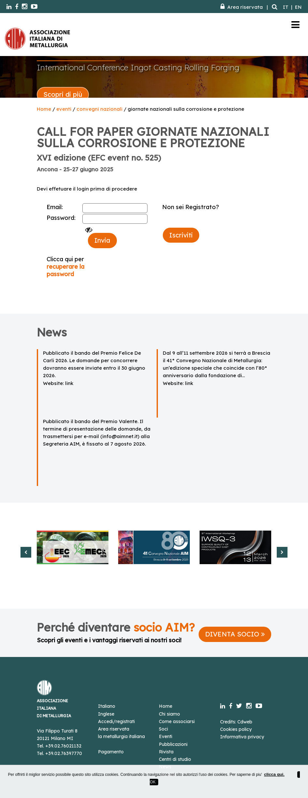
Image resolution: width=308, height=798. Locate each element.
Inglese (106, 714)
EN (298, 7)
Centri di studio (175, 759)
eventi (63, 109)
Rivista (166, 752)
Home (44, 109)
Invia (102, 240)
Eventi (165, 736)
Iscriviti (181, 235)
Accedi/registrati (116, 721)
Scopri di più (62, 94)
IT (285, 7)
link (69, 383)
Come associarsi (177, 721)
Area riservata (241, 7)
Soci (163, 729)
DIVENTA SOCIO (235, 634)
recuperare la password (65, 270)
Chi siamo (169, 714)
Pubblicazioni (173, 744)
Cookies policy (236, 729)
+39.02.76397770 (63, 753)
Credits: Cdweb (236, 722)
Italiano (106, 706)
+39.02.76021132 (63, 746)
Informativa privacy (242, 737)
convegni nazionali (99, 109)
